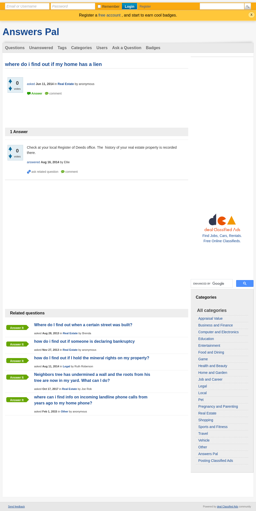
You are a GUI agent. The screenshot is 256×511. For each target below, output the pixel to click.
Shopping (205, 420)
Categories (81, 48)
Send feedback (16, 506)
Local (202, 393)
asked (31, 84)
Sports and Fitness (213, 427)
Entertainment (209, 346)
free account (110, 15)
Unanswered (41, 48)
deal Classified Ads (227, 506)
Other (202, 447)
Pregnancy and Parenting (218, 406)
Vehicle (204, 440)
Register (145, 6)
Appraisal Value (210, 318)
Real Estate (207, 413)
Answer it (17, 328)
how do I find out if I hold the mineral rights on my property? (91, 358)
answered (33, 162)
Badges (153, 48)
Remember (110, 6)
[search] (211, 284)
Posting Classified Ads (215, 461)
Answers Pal (31, 32)
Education (206, 339)
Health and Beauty (212, 366)
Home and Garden (212, 373)
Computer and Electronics (218, 332)
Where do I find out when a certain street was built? (83, 325)
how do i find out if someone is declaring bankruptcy (84, 341)
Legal (202, 386)
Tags (62, 48)
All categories (212, 310)
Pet (201, 400)
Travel (203, 434)
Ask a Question (126, 48)
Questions (15, 48)
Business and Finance (215, 325)
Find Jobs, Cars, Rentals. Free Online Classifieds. (222, 235)
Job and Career (210, 379)
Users (101, 48)
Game (203, 359)
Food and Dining (211, 352)
